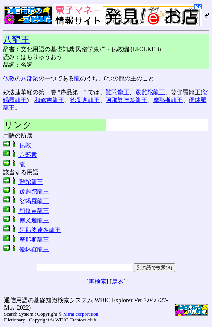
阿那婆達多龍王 (126, 100)
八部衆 (30, 78)
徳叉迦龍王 (85, 100)
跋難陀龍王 (150, 92)
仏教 (9, 78)
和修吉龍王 (49, 100)
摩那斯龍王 (168, 100)
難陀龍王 (117, 92)
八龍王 (16, 39)
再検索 (97, 281)
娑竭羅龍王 (26, 201)
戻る (117, 281)
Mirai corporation (80, 314)
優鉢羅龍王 (26, 249)
